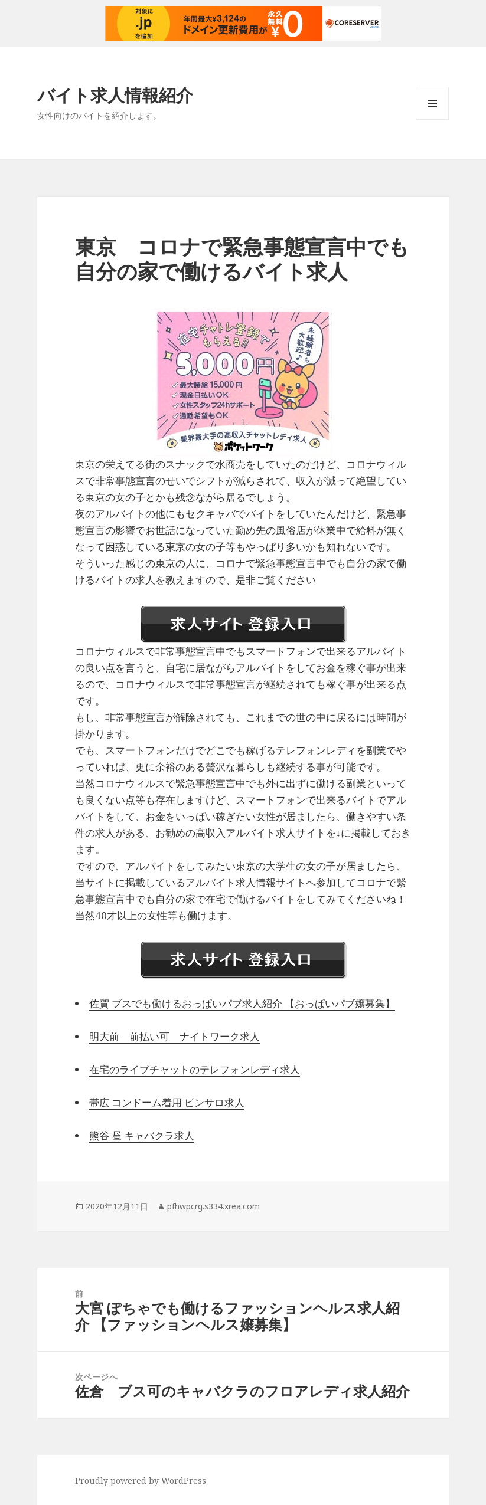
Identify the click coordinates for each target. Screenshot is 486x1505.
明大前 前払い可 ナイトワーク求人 (174, 1036)
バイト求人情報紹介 (115, 94)
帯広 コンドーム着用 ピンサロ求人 (166, 1102)
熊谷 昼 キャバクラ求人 (141, 1135)
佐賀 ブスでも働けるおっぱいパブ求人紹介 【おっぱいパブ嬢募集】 (242, 1003)
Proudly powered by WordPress (140, 1480)
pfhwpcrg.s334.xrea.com (213, 1206)
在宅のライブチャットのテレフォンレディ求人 (194, 1069)
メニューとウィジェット (432, 119)
